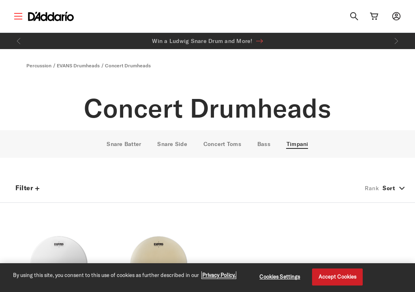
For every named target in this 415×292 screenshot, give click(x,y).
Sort (389, 188)
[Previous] (18, 41)
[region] (207, 277)
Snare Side (172, 144)
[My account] (396, 16)
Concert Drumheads (128, 65)
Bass (263, 144)
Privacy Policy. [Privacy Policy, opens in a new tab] (218, 275)
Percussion (38, 65)
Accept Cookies (338, 276)
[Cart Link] (374, 16)
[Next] (396, 41)
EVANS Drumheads (78, 65)
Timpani (297, 144)
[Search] (354, 16)
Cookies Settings (279, 276)
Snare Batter (124, 144)
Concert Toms (222, 144)
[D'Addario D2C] (51, 16)
